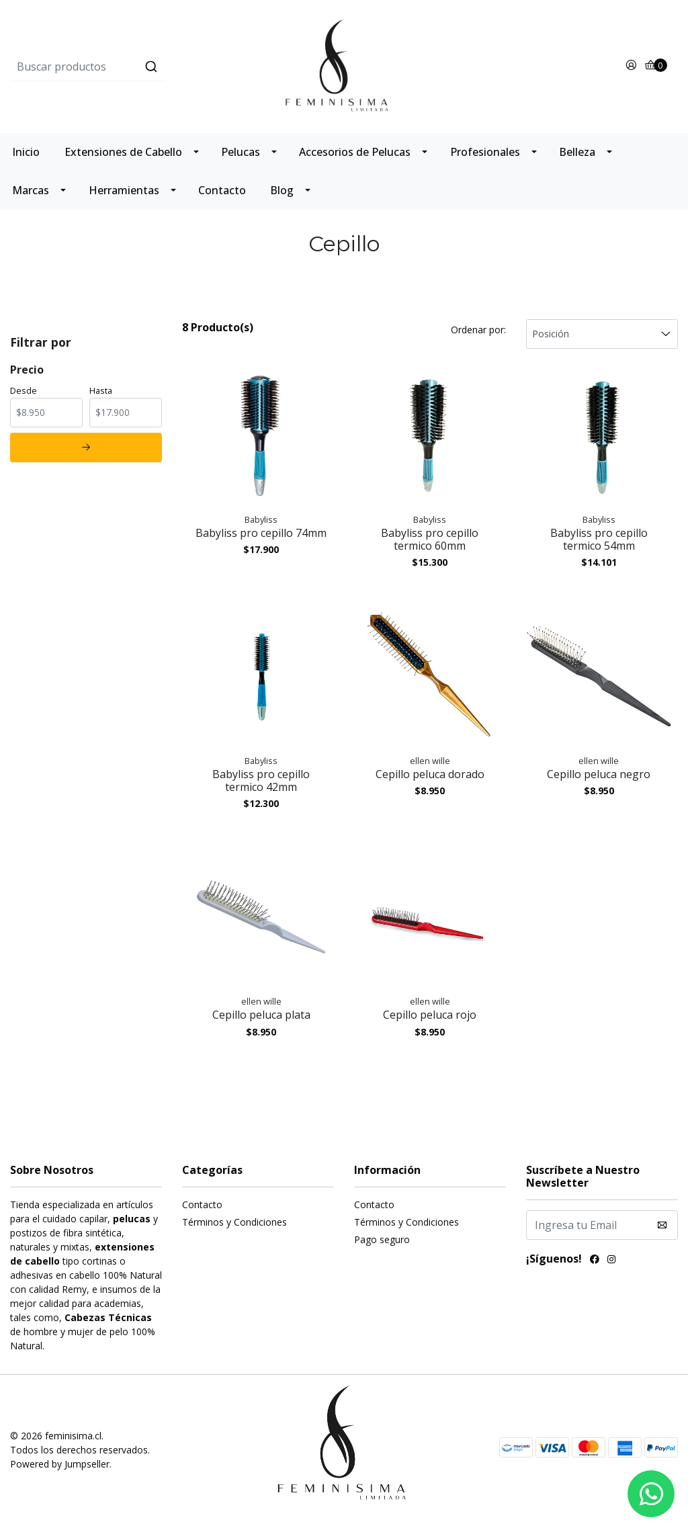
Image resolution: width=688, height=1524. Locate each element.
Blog (282, 190)
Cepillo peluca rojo (429, 1014)
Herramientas (124, 190)
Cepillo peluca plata (261, 1014)
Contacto (222, 190)
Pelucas (240, 151)
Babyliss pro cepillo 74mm (261, 532)
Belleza (577, 151)
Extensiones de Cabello (123, 151)
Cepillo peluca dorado (430, 774)
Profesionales (485, 151)
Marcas (30, 190)
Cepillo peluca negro (598, 774)
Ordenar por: (478, 329)
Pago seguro (382, 1239)
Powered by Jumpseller (60, 1463)
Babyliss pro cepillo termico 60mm (429, 539)
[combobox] (121, 66)
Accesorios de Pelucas (355, 151)
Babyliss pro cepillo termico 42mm (261, 780)
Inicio (26, 151)
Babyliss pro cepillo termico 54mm (599, 539)
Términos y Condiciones (234, 1222)
